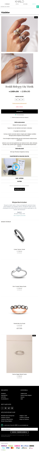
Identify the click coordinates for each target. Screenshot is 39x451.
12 (16, 99)
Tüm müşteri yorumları (20, 215)
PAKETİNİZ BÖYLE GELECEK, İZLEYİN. (19, 156)
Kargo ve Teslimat (24, 419)
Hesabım (3, 393)
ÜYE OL (17, 4)
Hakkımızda (24, 393)
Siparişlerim (4, 395)
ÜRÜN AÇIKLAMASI (19, 122)
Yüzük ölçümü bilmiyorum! (19, 103)
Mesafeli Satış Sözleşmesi (7, 415)
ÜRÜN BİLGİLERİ (19, 148)
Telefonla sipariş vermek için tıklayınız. (20, 117)
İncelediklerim (5, 399)
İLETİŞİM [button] (19, 181)
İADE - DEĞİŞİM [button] (19, 178)
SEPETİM (34, 4)
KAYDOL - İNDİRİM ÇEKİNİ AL (19, 432)
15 (19, 99)
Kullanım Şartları (5, 417)
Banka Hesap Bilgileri (26, 395)
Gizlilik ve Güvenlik (24, 417)
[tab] (19, 122)
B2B (22, 399)
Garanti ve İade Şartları (7, 419)
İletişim (23, 397)
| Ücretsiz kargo (19, 114)
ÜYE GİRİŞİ (25, 4)
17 (22, 99)
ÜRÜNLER (7, 4)
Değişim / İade (23, 415)
